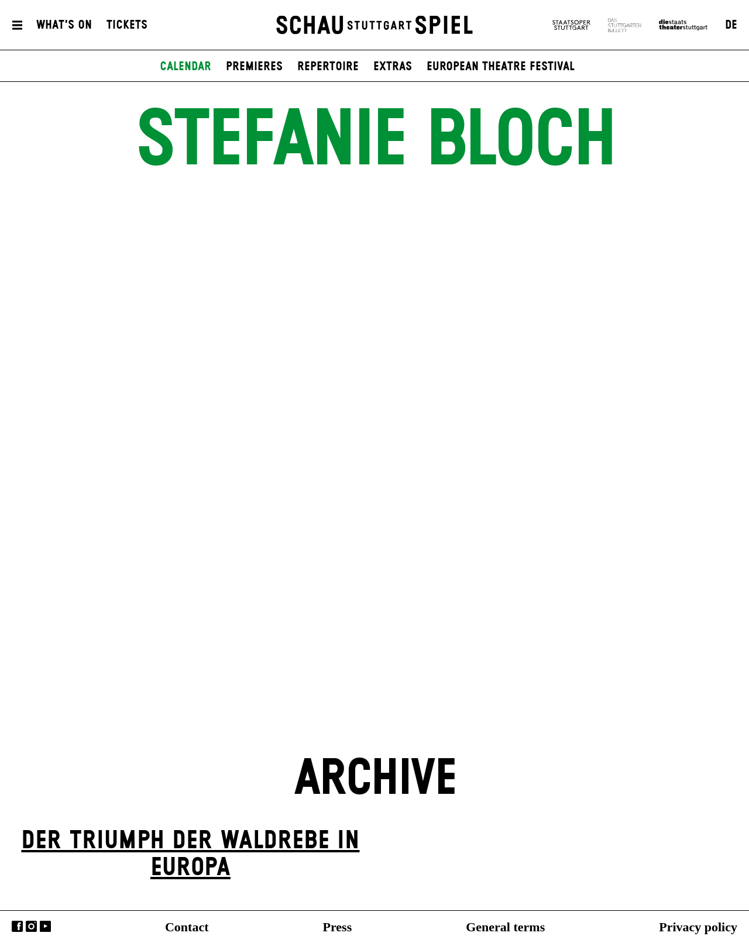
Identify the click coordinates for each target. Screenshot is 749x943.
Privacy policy (698, 927)
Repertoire (328, 66)
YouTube (45, 926)
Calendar (185, 66)
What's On (64, 25)
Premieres (254, 66)
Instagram (31, 926)
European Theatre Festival (501, 66)
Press (337, 927)
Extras (392, 66)
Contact (187, 927)
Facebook (17, 926)
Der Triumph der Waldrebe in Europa (190, 854)
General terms (505, 927)
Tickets (126, 25)
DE (731, 25)
